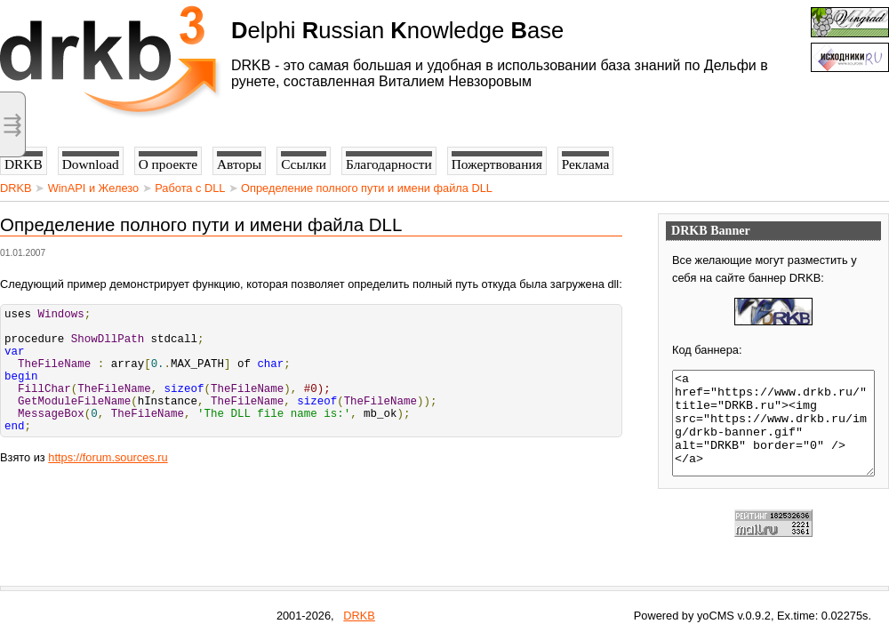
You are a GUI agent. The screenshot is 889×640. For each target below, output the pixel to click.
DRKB (16, 188)
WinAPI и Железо (93, 188)
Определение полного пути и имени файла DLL (367, 188)
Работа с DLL (190, 188)
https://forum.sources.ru (107, 484)
